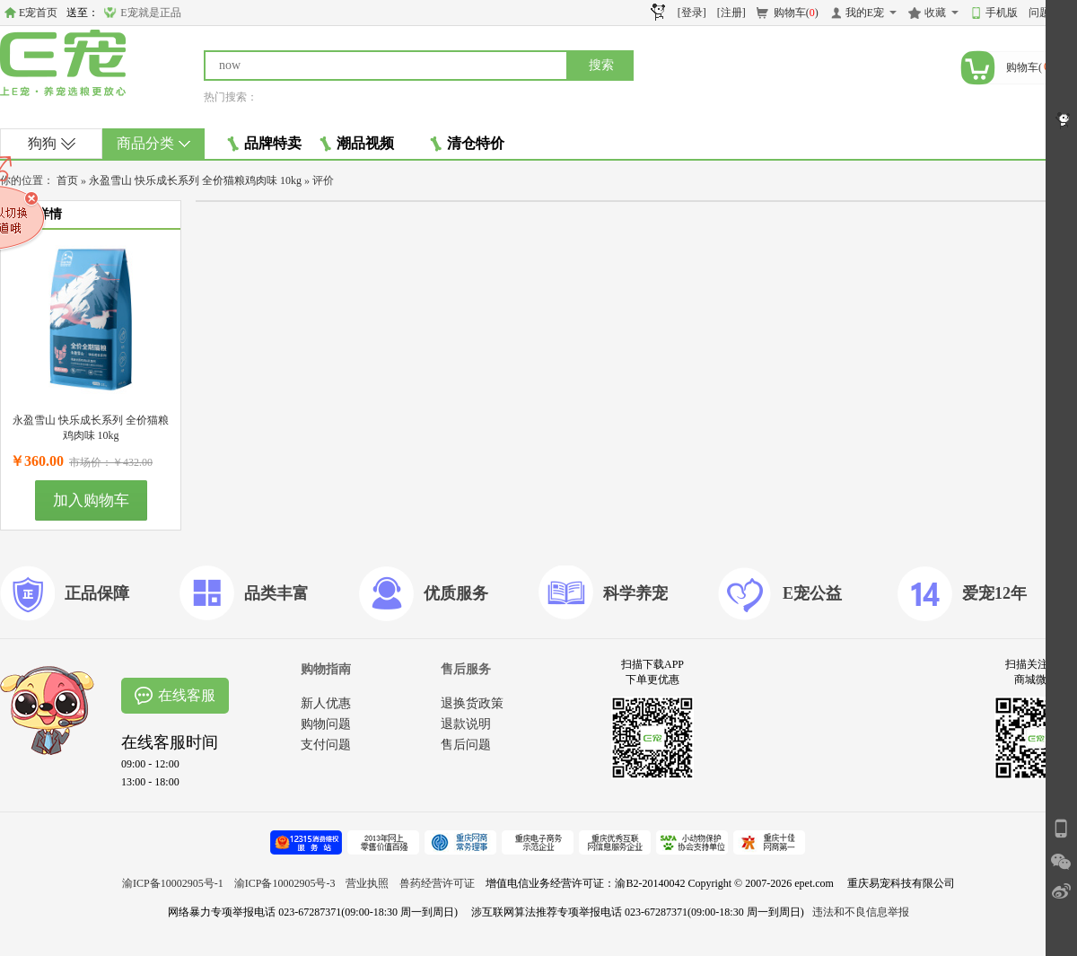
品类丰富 (276, 593)
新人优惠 (326, 703)
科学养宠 (635, 593)
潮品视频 (357, 144)
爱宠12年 (994, 593)
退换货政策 (472, 703)
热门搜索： (231, 97)
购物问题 (326, 724)
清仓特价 (467, 144)
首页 (67, 180)
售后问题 (466, 744)
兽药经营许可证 (437, 883)
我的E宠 (864, 12)
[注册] (731, 12)
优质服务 (456, 593)
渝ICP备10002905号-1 (172, 883)
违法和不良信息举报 (860, 912)
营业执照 (367, 883)
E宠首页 (38, 12)
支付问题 (326, 744)
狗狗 (51, 143)
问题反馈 (1050, 12)
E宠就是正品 (150, 12)
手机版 (1001, 12)
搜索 (601, 65)
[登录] (692, 12)
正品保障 (97, 593)
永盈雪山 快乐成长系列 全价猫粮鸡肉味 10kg (195, 180)
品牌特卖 (264, 144)
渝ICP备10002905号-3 (285, 883)
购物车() (796, 12)
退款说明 (466, 724)
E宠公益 (812, 593)
